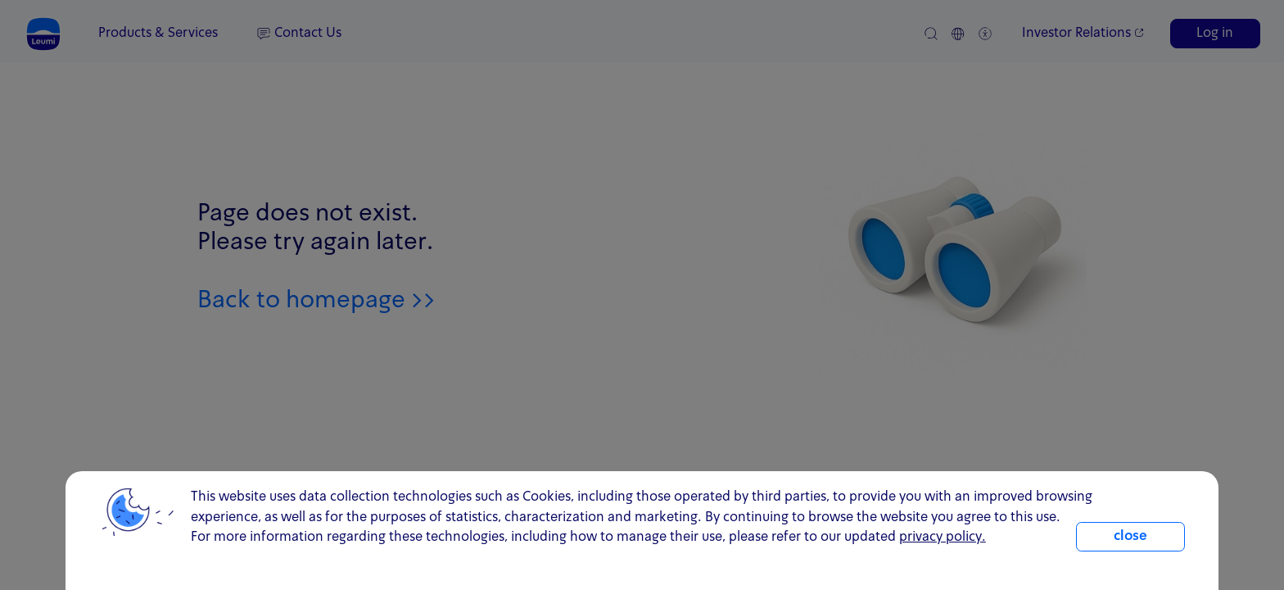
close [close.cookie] (1130, 536)
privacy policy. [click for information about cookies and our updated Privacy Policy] (942, 537)
